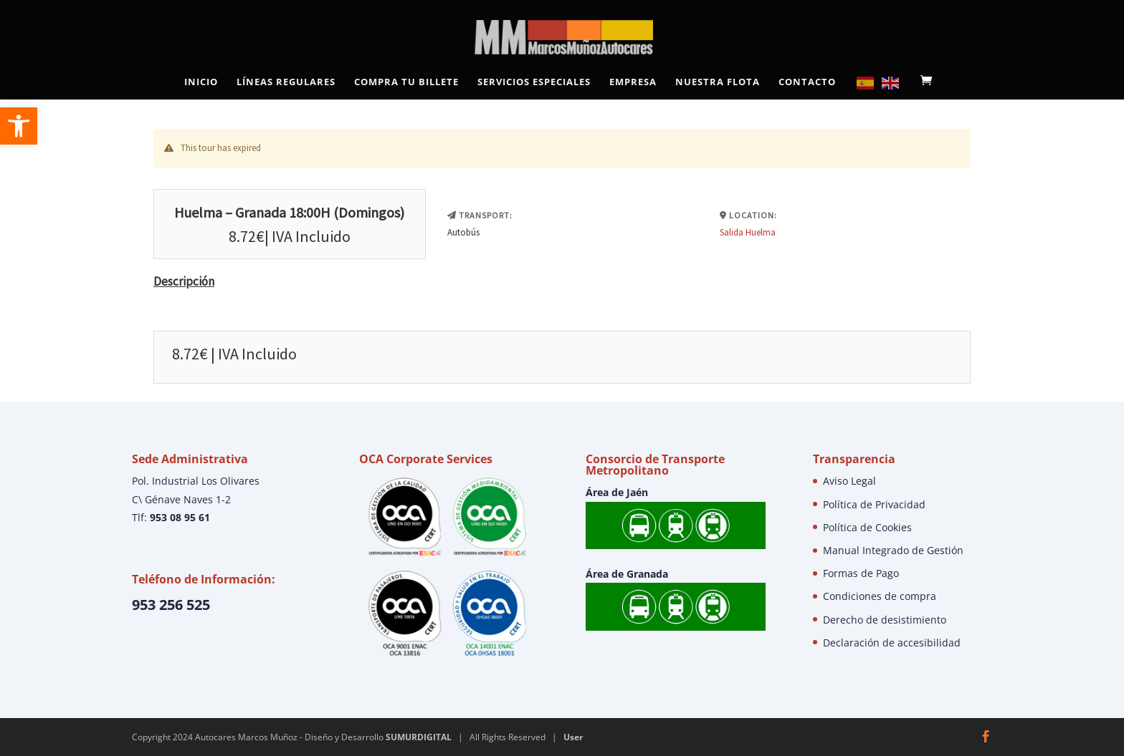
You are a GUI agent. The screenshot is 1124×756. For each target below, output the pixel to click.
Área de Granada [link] (627, 574)
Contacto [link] (807, 82)
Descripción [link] (183, 281)
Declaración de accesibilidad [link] (892, 642)
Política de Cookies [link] (867, 527)
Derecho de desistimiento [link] (884, 619)
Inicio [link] (201, 82)
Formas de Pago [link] (861, 573)
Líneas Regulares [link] (286, 82)
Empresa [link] (633, 82)
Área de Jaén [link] (617, 492)
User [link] (573, 737)
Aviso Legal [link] (849, 481)
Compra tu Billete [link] (406, 82)
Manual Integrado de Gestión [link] (893, 550)
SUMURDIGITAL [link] (419, 737)
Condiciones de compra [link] (879, 596)
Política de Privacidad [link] (874, 504)
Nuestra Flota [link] (717, 82)
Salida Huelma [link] (748, 232)
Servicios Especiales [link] (534, 82)
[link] (18, 126)
